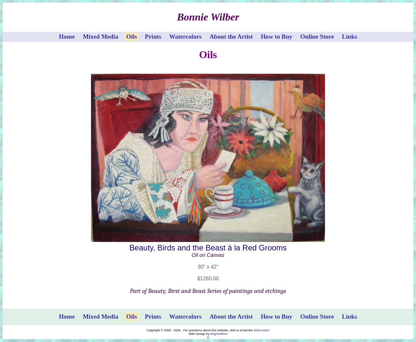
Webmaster (261, 330)
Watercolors (185, 36)
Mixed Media (100, 36)
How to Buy (276, 36)
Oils (131, 36)
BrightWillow (219, 334)
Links (349, 36)
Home (67, 36)
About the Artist (231, 36)
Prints (153, 36)
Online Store (317, 36)
